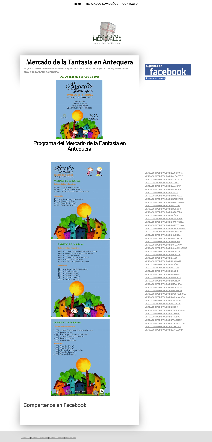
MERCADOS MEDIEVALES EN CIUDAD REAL (165, 228)
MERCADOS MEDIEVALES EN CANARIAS (164, 219)
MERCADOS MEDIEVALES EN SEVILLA (162, 304)
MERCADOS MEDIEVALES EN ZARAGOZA (164, 330)
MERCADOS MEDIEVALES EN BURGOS (163, 209)
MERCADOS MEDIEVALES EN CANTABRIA (164, 222)
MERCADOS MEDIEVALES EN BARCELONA (165, 202)
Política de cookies (56, 438)
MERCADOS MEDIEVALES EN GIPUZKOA (164, 238)
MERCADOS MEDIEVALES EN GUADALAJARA (166, 248)
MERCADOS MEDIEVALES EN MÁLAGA (163, 277)
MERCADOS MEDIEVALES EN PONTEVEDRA (165, 294)
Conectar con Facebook (155, 78)
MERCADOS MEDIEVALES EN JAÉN (161, 258)
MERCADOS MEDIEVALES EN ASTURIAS (163, 189)
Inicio (77, 3)
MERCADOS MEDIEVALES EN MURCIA (162, 281)
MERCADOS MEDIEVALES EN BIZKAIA (162, 206)
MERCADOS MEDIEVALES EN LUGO (161, 271)
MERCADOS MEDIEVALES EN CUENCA (163, 235)
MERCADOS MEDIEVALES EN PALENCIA (163, 291)
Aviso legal (25, 438)
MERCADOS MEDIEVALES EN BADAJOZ (163, 196)
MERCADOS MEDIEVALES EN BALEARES (164, 199)
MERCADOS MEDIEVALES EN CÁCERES (163, 212)
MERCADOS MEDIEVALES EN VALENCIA (163, 320)
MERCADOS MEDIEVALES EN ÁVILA (161, 192)
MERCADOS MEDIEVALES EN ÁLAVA (162, 183)
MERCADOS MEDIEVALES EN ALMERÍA (163, 186)
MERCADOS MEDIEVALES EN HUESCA (162, 255)
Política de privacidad (39, 438)
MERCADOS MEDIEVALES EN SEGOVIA (163, 300)
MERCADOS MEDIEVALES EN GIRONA (162, 241)
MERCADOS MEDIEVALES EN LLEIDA (162, 268)
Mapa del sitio (70, 438)
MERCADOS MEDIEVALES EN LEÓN (161, 264)
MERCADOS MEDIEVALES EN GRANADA (163, 245)
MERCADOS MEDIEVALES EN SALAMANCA (165, 297)
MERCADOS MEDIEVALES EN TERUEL (162, 313)
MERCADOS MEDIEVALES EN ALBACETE (164, 176)
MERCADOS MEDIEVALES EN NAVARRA (163, 284)
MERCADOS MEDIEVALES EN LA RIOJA (163, 261)
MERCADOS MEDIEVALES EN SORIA (161, 307)
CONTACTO (130, 3)
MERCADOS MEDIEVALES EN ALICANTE (163, 179)
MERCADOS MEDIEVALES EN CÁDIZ (161, 215)
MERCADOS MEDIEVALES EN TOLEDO (162, 317)
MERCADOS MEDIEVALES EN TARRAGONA (165, 310)
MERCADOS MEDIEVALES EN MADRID (162, 274)
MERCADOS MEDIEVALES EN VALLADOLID (165, 323)
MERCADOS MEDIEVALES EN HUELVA (162, 251)
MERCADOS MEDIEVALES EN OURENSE (163, 287)
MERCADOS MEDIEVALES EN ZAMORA (163, 327)
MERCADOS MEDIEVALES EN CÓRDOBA (163, 232)
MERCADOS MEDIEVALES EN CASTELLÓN (164, 225)
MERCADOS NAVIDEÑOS (102, 3)
